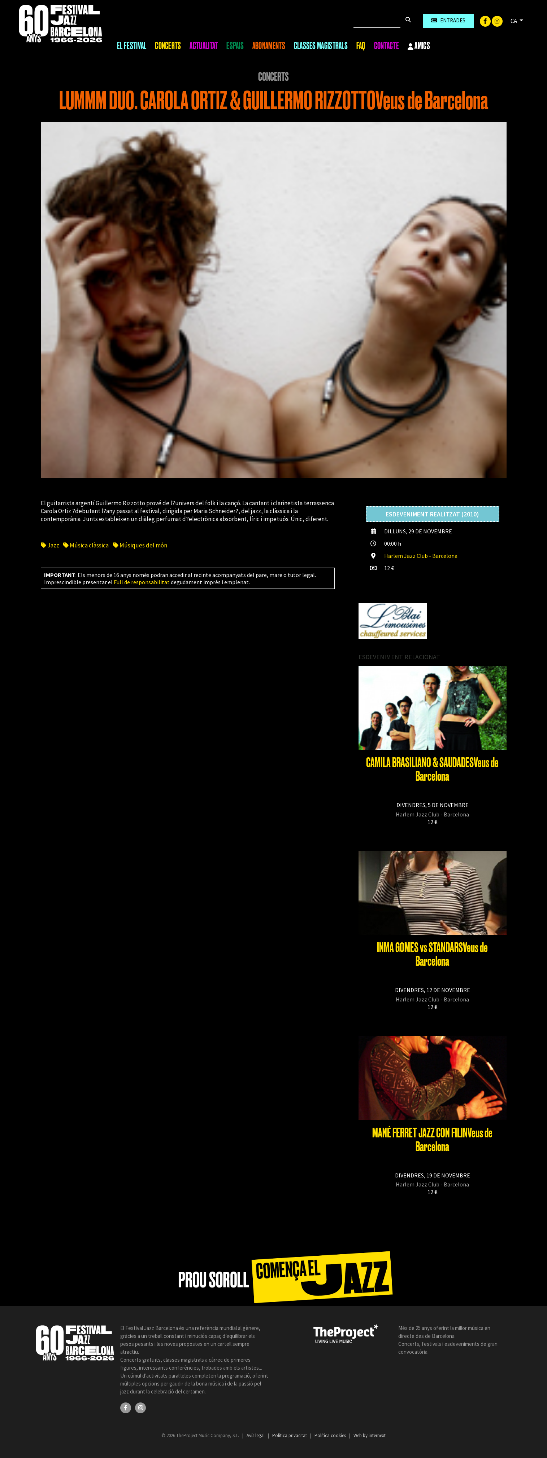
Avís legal (256, 1435)
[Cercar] (376, 21)
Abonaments (268, 45)
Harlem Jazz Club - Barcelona (420, 555)
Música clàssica (86, 545)
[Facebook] (486, 21)
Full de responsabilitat (142, 582)
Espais (235, 45)
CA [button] (514, 21)
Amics (419, 46)
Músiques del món (140, 545)
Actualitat (204, 45)
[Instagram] (497, 21)
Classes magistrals (321, 45)
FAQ (360, 45)
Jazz (50, 545)
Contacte (386, 45)
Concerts (168, 45)
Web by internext (369, 1435)
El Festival (131, 45)
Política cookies (330, 1435)
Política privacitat (290, 1435)
